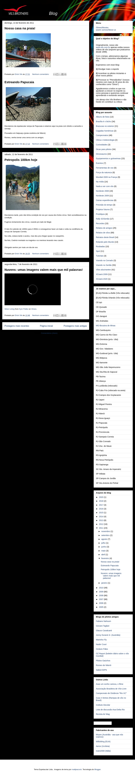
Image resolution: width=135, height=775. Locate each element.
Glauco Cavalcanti (104, 630)
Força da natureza (104, 172)
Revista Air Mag (103, 714)
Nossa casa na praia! (19, 28)
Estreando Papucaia (19, 82)
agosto (104, 539)
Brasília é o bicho (103, 121)
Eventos (99, 163)
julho (103, 543)
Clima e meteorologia (105, 140)
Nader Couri (101, 644)
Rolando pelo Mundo (105, 242)
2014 (101, 516)
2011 (101, 528)
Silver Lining (9, 309)
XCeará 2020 (102, 279)
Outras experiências (104, 200)
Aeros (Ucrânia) (103, 746)
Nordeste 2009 (102, 195)
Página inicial (46, 326)
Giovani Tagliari (102, 626)
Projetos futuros (103, 209)
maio (103, 551)
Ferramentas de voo (104, 168)
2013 (101, 520)
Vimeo (33, 309)
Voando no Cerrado (104, 260)
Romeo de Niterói (103, 665)
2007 (101, 599)
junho (104, 547)
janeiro (104, 583)
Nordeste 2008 (102, 191)
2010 (101, 588)
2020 (101, 497)
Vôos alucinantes (103, 270)
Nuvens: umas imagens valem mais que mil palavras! (43, 269)
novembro (106, 531)
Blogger (97, 769)
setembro (105, 535)
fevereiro (105, 558)
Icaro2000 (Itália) (103, 751)
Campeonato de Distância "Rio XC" (111, 693)
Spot (98, 251)
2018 (101, 501)
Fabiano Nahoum (103, 621)
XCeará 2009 (102, 274)
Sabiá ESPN (101, 670)
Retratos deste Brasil (105, 237)
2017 (101, 505)
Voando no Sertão (104, 265)
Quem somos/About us (106, 30)
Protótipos (100, 214)
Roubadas (100, 246)
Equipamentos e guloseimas (108, 158)
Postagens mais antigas (75, 326)
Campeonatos (102, 135)
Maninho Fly (101, 640)
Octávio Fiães (102, 649)
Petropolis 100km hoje (20, 160)
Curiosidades (101, 145)
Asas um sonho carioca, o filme (109, 684)
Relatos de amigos (104, 228)
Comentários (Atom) (49, 333)
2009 (101, 592)
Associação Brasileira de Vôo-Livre (111, 689)
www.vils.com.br (103, 47)
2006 (101, 603)
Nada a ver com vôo (104, 186)
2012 (101, 524)
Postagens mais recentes (16, 326)
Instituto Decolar (103, 705)
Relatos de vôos (103, 232)
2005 (101, 607)
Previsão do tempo (104, 205)
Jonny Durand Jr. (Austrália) (108, 635)
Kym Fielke (23, 309)
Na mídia (100, 182)
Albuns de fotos (103, 117)
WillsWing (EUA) (103, 741)
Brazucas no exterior (105, 126)
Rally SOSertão (102, 219)
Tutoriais (99, 256)
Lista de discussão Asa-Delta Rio (110, 709)
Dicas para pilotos (104, 149)
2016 (101, 509)
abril (103, 554)
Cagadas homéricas (104, 131)
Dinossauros (101, 154)
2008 (101, 595)
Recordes (100, 223)
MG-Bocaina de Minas (105, 325)
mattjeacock (77, 769)
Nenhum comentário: (41, 74)
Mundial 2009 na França (106, 177)
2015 (101, 512)
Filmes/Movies (102, 27)
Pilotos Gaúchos (103, 660)
